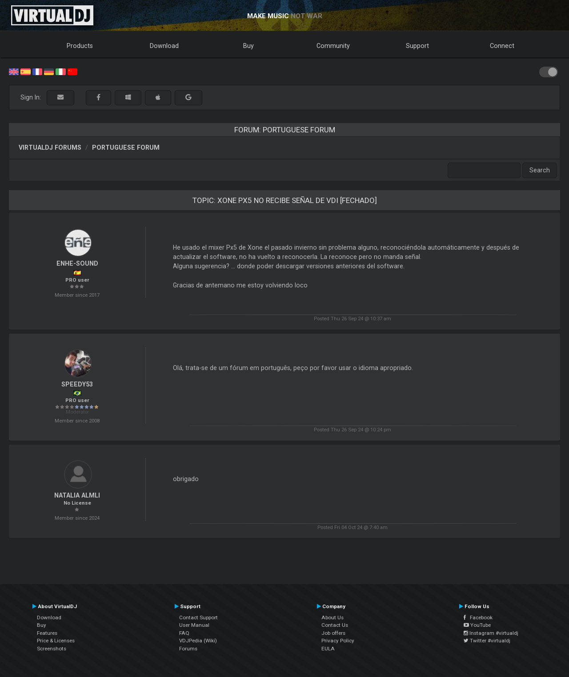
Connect (502, 45)
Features (47, 633)
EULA (328, 648)
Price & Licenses (56, 640)
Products (80, 45)
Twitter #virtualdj (487, 640)
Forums (188, 648)
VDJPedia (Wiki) (198, 640)
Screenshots (51, 648)
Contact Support (198, 617)
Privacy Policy (337, 640)
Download (164, 45)
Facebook (478, 617)
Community (333, 45)
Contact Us (334, 625)
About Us (332, 617)
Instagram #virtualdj (491, 633)
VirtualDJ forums (50, 147)
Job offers (333, 633)
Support (417, 45)
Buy (248, 45)
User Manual (194, 625)
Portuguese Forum (126, 147)
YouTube (477, 625)
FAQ (184, 633)
